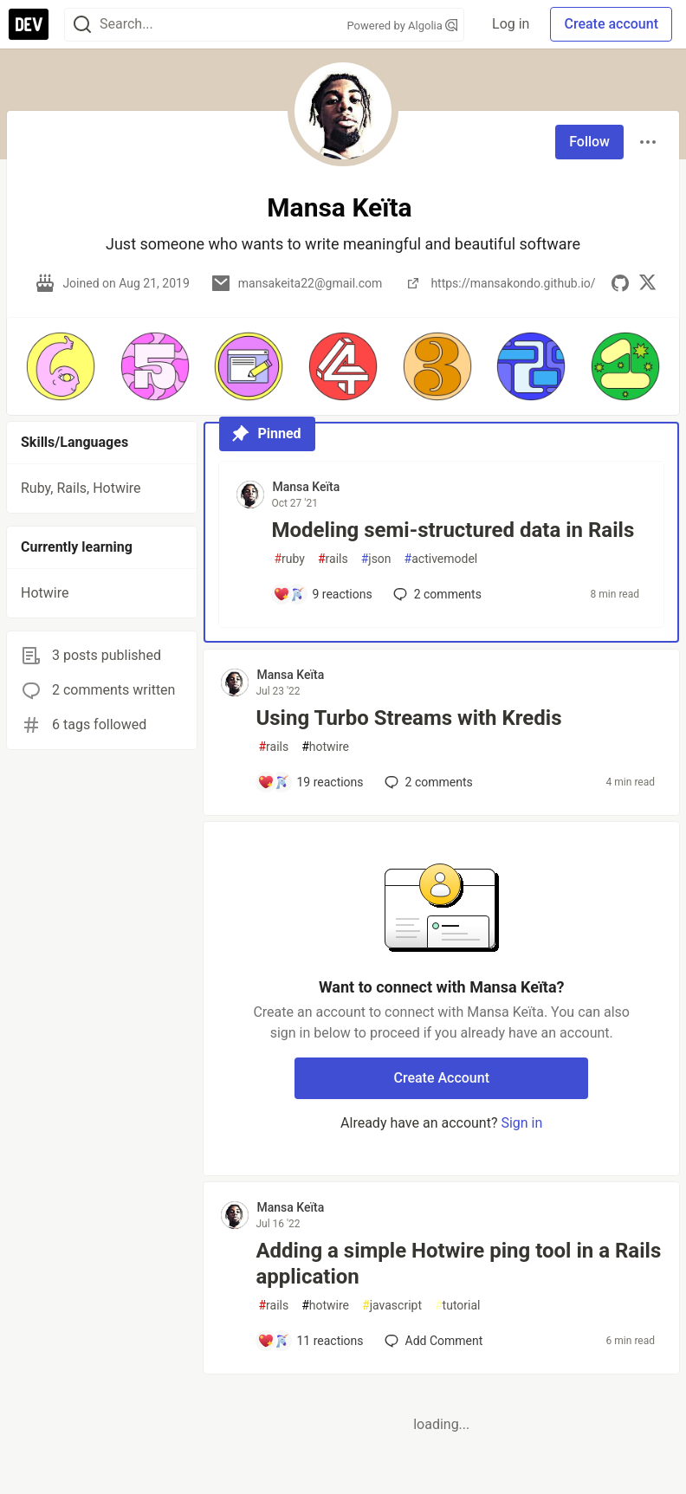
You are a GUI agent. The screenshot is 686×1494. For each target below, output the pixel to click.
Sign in (521, 1123)
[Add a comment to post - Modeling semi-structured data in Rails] (322, 594)
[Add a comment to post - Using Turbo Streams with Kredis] (310, 782)
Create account (611, 24)
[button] (61, 366)
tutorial (458, 1306)
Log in (510, 24)
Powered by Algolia (402, 25)
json (376, 559)
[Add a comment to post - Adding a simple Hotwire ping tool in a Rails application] (310, 1340)
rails (333, 559)
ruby (289, 559)
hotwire (325, 747)
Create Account (441, 1078)
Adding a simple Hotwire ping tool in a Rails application (458, 1264)
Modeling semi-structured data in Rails (452, 530)
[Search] (82, 25)
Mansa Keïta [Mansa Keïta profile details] (306, 487)
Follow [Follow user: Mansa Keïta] (589, 141)
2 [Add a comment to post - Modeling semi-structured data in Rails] (436, 594)
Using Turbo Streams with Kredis (408, 718)
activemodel (441, 559)
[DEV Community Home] (28, 24)
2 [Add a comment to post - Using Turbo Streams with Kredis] (427, 782)
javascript (392, 1306)
